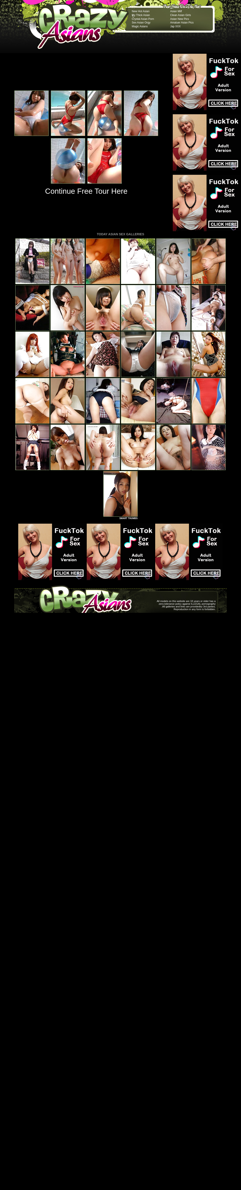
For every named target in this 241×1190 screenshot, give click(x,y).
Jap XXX (175, 26)
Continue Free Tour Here (86, 191)
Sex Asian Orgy (141, 22)
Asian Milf (176, 11)
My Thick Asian (141, 15)
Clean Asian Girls (180, 15)
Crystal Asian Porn (143, 19)
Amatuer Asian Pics (181, 22)
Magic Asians (140, 26)
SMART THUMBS (128, 518)
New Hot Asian (141, 11)
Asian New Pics (179, 19)
